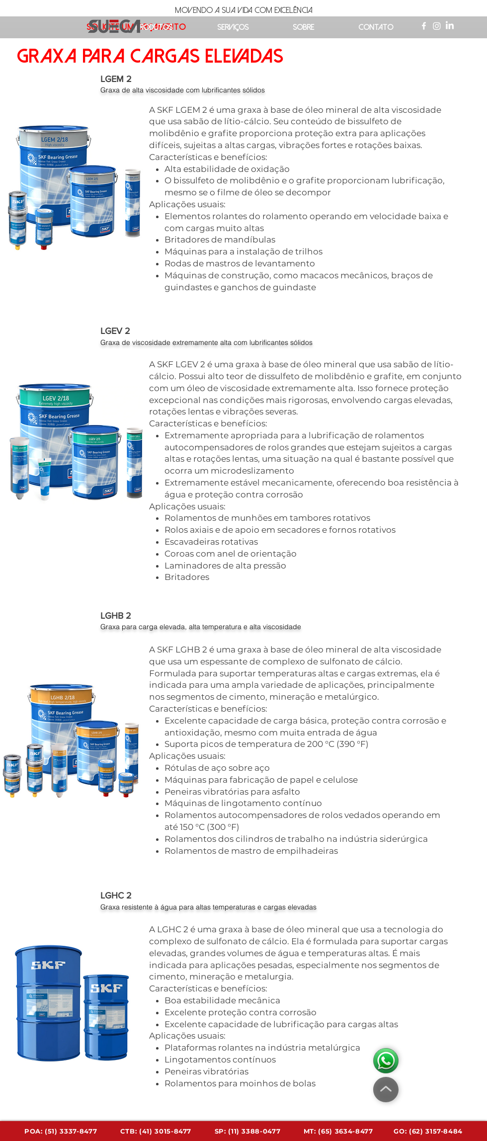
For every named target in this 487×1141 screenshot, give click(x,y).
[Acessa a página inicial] (114, 27)
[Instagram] (437, 26)
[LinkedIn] (450, 26)
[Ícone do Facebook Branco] (424, 26)
